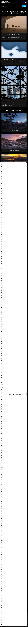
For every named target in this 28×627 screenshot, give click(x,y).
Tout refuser (8, 394)
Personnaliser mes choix (18, 394)
